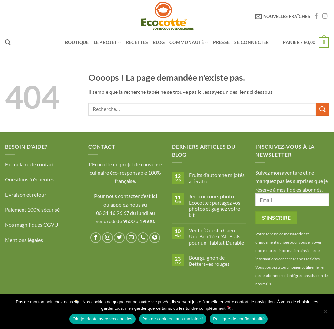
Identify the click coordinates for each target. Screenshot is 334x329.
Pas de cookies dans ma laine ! (172, 318)
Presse (221, 42)
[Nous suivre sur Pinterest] (154, 237)
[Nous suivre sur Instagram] (324, 16)
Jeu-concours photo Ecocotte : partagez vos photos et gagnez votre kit (214, 205)
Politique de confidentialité (239, 318)
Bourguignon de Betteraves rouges (209, 260)
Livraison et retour (25, 195)
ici (154, 196)
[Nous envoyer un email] (131, 237)
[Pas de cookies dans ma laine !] (325, 313)
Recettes (137, 42)
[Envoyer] (322, 109)
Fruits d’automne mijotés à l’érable (217, 178)
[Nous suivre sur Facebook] (316, 16)
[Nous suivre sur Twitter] (119, 237)
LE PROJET (107, 42)
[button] (282, 16)
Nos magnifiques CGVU (31, 225)
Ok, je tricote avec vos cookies (102, 318)
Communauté (188, 42)
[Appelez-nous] (143, 237)
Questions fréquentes (29, 179)
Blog (159, 42)
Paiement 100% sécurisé (32, 210)
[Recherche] (7, 42)
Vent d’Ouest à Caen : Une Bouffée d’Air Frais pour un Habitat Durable (216, 236)
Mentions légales (24, 240)
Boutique (77, 42)
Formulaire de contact (29, 164)
